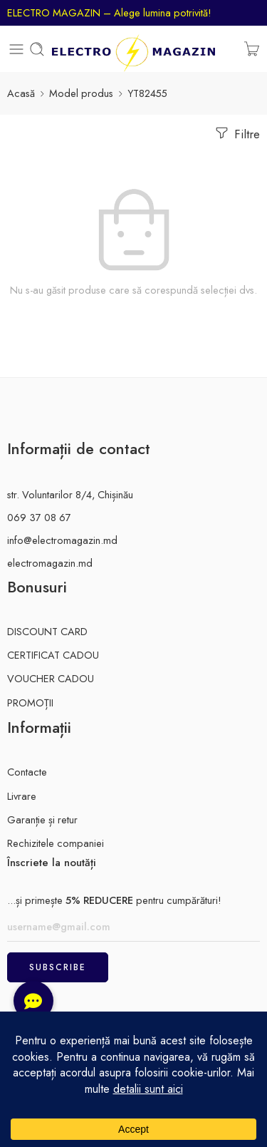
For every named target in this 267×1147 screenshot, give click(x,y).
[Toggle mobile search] (37, 49)
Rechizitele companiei (55, 842)
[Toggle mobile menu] (16, 49)
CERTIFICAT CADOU (53, 654)
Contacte (27, 771)
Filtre (236, 133)
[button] (33, 1001)
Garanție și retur (42, 819)
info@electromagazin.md (62, 540)
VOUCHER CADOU (50, 678)
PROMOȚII (30, 702)
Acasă (21, 93)
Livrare (21, 795)
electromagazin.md (50, 562)
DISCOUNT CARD (47, 631)
